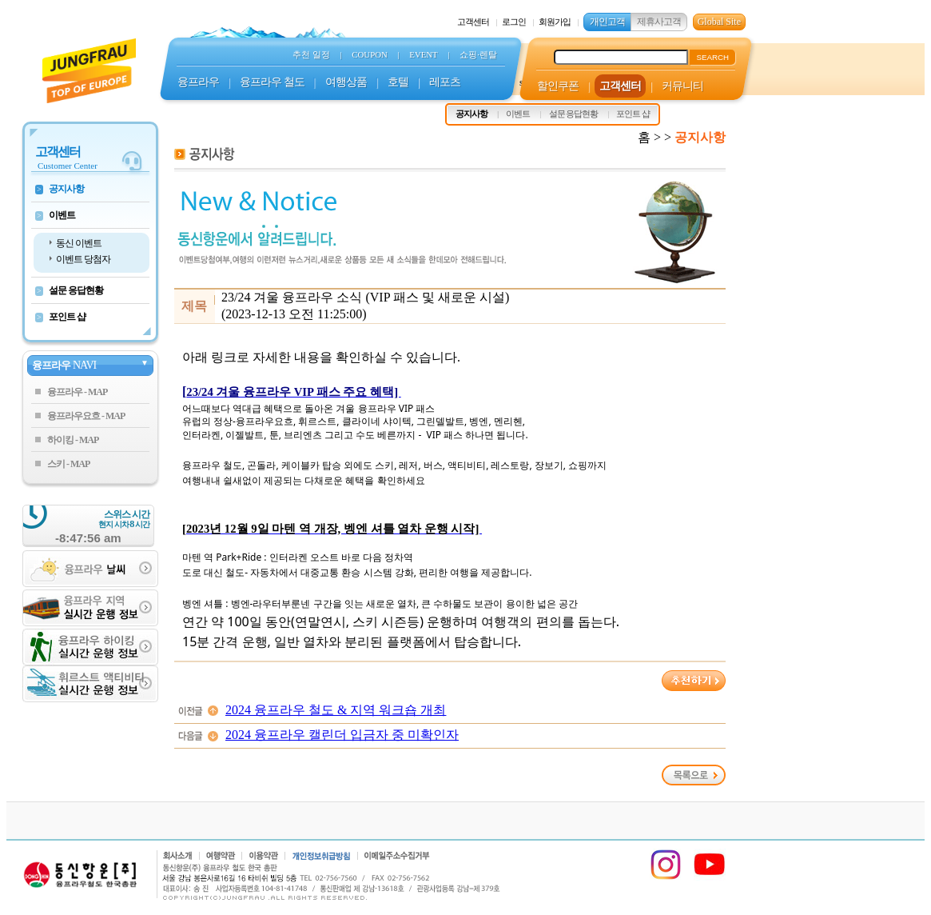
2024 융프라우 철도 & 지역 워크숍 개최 (335, 710)
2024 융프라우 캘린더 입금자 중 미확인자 (342, 734)
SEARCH (712, 57)
